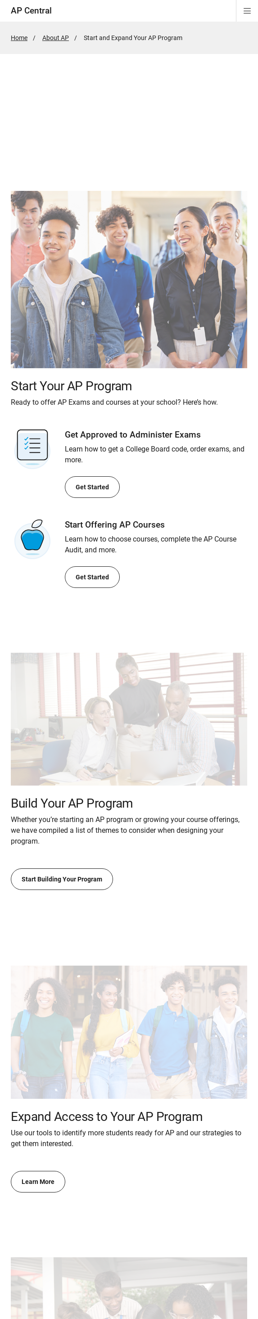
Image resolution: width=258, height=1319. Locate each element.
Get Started (92, 487)
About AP (55, 37)
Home (19, 37)
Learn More (38, 1181)
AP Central (31, 10)
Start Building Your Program (62, 879)
